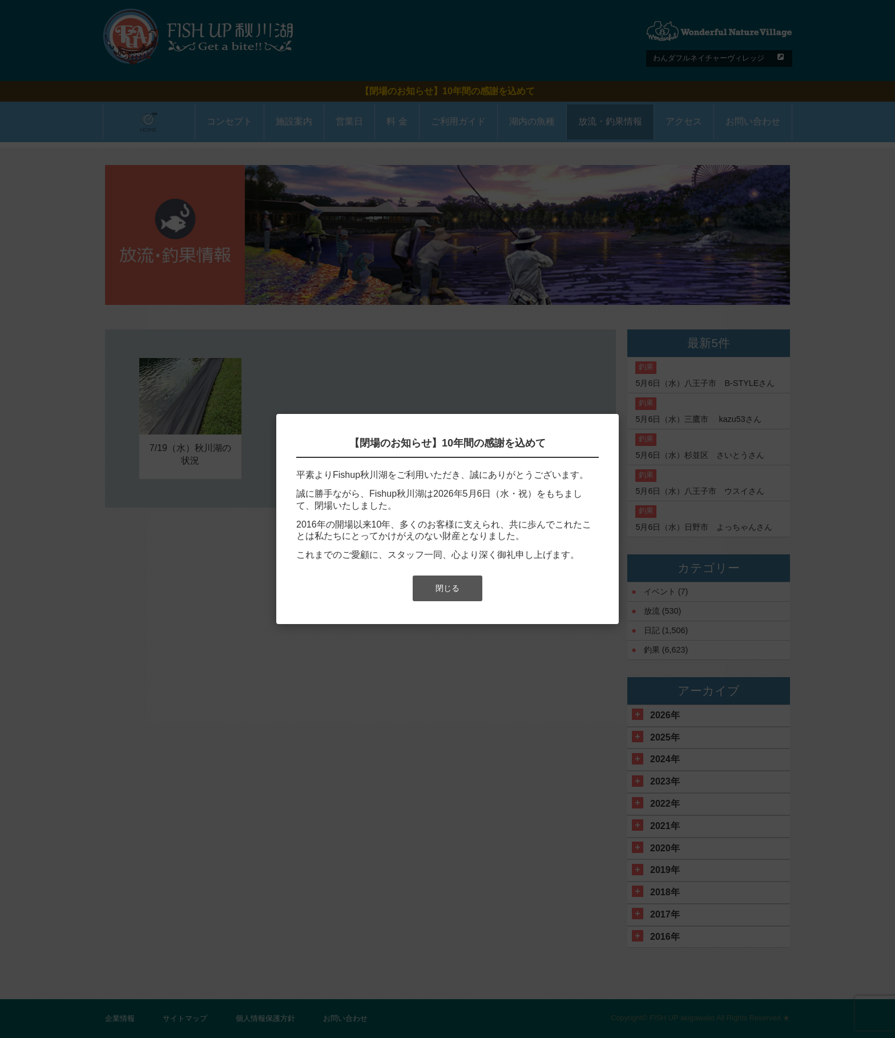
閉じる (447, 588)
